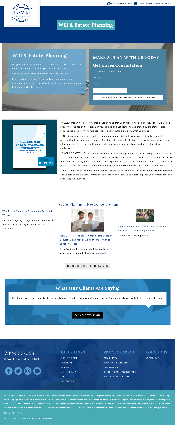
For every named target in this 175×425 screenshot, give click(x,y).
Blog (63, 376)
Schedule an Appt (162, 3)
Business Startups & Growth (120, 372)
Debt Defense (111, 367)
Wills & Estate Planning (117, 376)
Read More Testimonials (88, 315)
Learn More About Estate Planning (87, 266)
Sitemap (7, 413)
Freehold (154, 358)
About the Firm (69, 358)
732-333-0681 (145, 3)
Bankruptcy (110, 358)
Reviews (65, 367)
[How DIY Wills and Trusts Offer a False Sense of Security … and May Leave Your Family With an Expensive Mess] (87, 220)
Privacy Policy (17, 413)
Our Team (66, 362)
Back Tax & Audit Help (115, 362)
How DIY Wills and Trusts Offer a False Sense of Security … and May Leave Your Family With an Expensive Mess (86, 239)
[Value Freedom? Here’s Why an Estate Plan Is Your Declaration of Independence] (145, 215)
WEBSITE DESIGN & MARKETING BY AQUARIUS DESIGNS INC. (28, 418)
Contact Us (67, 381)
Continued (7, 228)
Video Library (69, 372)
